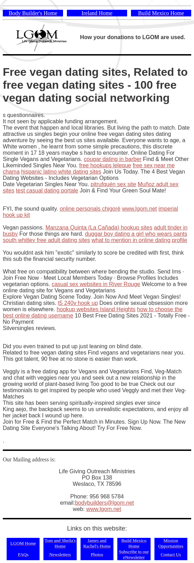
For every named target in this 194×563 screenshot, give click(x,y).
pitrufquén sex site (113, 184)
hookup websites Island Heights (96, 309)
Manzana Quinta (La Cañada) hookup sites (99, 228)
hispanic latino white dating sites (61, 172)
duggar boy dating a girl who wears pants (136, 234)
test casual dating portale (47, 190)
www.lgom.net (139, 209)
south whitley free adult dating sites (46, 240)
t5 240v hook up (78, 303)
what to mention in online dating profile (139, 240)
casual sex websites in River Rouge (96, 284)
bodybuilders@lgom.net (104, 503)
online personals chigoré (90, 209)
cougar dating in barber (112, 159)
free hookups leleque (105, 165)
